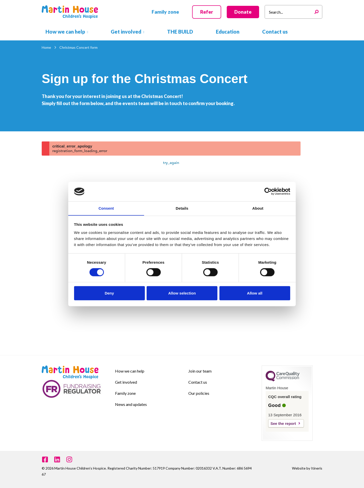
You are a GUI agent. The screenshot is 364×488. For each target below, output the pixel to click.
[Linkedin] (57, 459)
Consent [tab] (106, 208)
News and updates (131, 404)
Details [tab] (182, 208)
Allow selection (182, 293)
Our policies (198, 393)
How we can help (129, 371)
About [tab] (257, 208)
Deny (109, 293)
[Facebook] (45, 459)
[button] (165, 12)
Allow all (254, 293)
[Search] (317, 11)
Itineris (316, 468)
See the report (283, 423)
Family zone (125, 393)
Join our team (200, 371)
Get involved (126, 382)
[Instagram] (69, 459)
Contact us (197, 382)
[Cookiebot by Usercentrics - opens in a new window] (268, 191)
